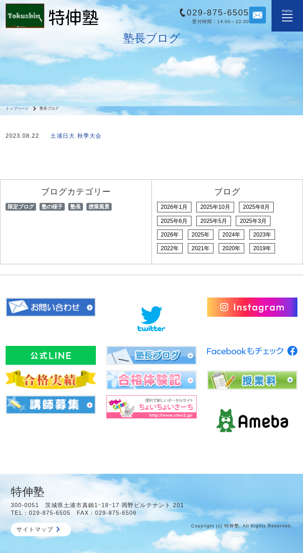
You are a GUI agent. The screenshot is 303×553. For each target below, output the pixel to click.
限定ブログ (21, 207)
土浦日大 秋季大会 (76, 136)
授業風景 (99, 207)
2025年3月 (253, 221)
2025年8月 (256, 207)
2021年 (201, 248)
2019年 (262, 248)
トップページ (17, 108)
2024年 (232, 235)
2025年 (201, 235)
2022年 (170, 248)
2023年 (262, 235)
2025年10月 (215, 207)
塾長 (75, 207)
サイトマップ (38, 529)
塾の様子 (52, 207)
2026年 (170, 235)
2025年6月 (174, 221)
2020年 (232, 248)
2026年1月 (174, 207)
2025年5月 (213, 221)
